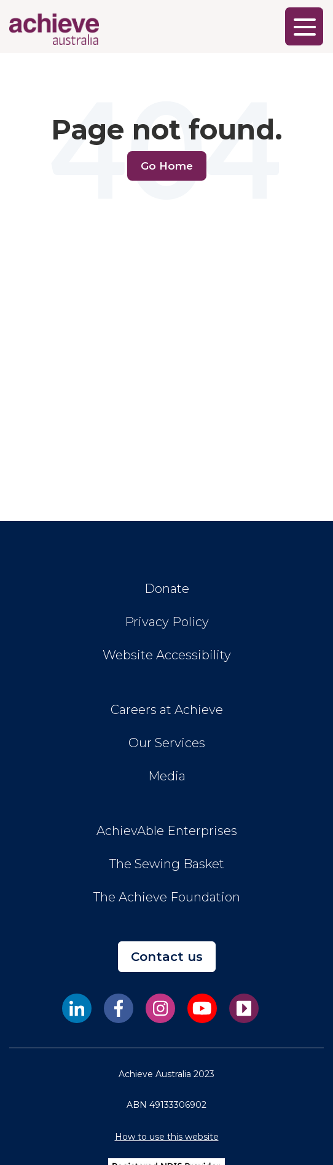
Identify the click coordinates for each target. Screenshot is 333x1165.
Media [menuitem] (167, 776)
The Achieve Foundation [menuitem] (166, 897)
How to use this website (167, 1136)
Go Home (167, 166)
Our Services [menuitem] (166, 742)
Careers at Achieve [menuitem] (167, 709)
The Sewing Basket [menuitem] (166, 864)
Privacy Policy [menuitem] (167, 621)
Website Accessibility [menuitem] (167, 655)
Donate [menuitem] (166, 588)
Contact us (167, 956)
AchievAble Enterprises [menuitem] (166, 830)
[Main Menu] (304, 26)
